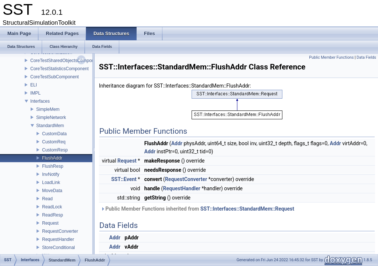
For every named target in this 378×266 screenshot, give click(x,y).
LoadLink (51, 182)
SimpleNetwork (51, 117)
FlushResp (52, 166)
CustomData (54, 133)
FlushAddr (52, 158)
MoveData (52, 190)
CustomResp (55, 150)
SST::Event (124, 179)
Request (50, 223)
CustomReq (53, 141)
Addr (176, 143)
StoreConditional (58, 247)
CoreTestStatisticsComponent (59, 68)
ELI (33, 85)
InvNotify (50, 174)
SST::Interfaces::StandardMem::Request (247, 209)
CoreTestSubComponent (54, 76)
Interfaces (40, 101)
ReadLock (52, 206)
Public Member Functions (331, 57)
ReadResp (52, 215)
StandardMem (50, 125)
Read (47, 198)
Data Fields (366, 57)
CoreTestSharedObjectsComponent (65, 60)
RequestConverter (60, 231)
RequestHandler (58, 239)
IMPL (35, 93)
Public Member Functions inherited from (197, 209)
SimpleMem (47, 109)
